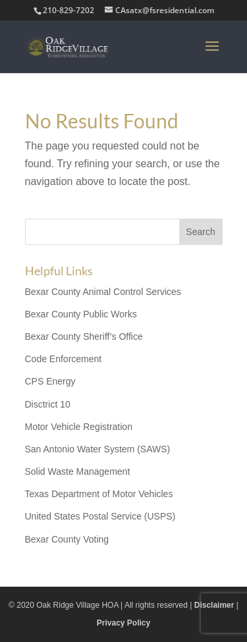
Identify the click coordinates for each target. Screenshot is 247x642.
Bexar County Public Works (81, 314)
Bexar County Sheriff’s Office (84, 336)
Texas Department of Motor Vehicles (99, 494)
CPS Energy (50, 381)
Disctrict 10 (47, 404)
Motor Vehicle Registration (78, 426)
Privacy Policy (123, 623)
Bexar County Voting (67, 539)
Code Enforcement (63, 359)
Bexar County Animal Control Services (103, 291)
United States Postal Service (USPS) (100, 516)
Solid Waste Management (77, 471)
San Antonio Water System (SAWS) (98, 449)
